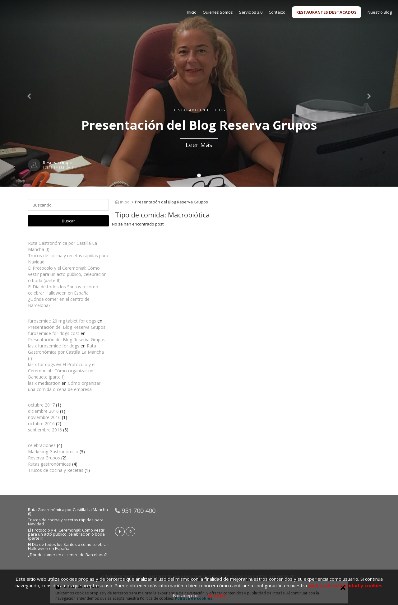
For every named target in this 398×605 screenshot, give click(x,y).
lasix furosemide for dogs (53, 346)
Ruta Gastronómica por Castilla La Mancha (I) (66, 352)
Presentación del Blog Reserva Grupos (66, 327)
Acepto (216, 595)
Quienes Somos (218, 12)
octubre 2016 (41, 423)
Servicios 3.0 (250, 12)
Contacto (277, 12)
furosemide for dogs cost (53, 333)
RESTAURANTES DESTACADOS (326, 12)
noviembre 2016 (44, 417)
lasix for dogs (41, 364)
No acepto (185, 595)
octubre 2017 (41, 405)
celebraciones (42, 445)
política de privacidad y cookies (345, 585)
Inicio (192, 12)
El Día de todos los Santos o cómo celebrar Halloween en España (63, 290)
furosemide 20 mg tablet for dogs (62, 321)
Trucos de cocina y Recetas (55, 470)
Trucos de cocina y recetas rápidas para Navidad (66, 522)
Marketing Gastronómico (53, 451)
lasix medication (44, 383)
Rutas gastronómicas (49, 464)
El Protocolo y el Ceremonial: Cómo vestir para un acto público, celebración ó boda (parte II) (67, 274)
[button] (30, 93)
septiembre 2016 (45, 430)
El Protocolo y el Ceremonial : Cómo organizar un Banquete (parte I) (61, 370)
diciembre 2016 (43, 411)
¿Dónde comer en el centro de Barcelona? (67, 554)
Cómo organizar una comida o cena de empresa (64, 386)
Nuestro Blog (380, 12)
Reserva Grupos (44, 458)
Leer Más (199, 145)
